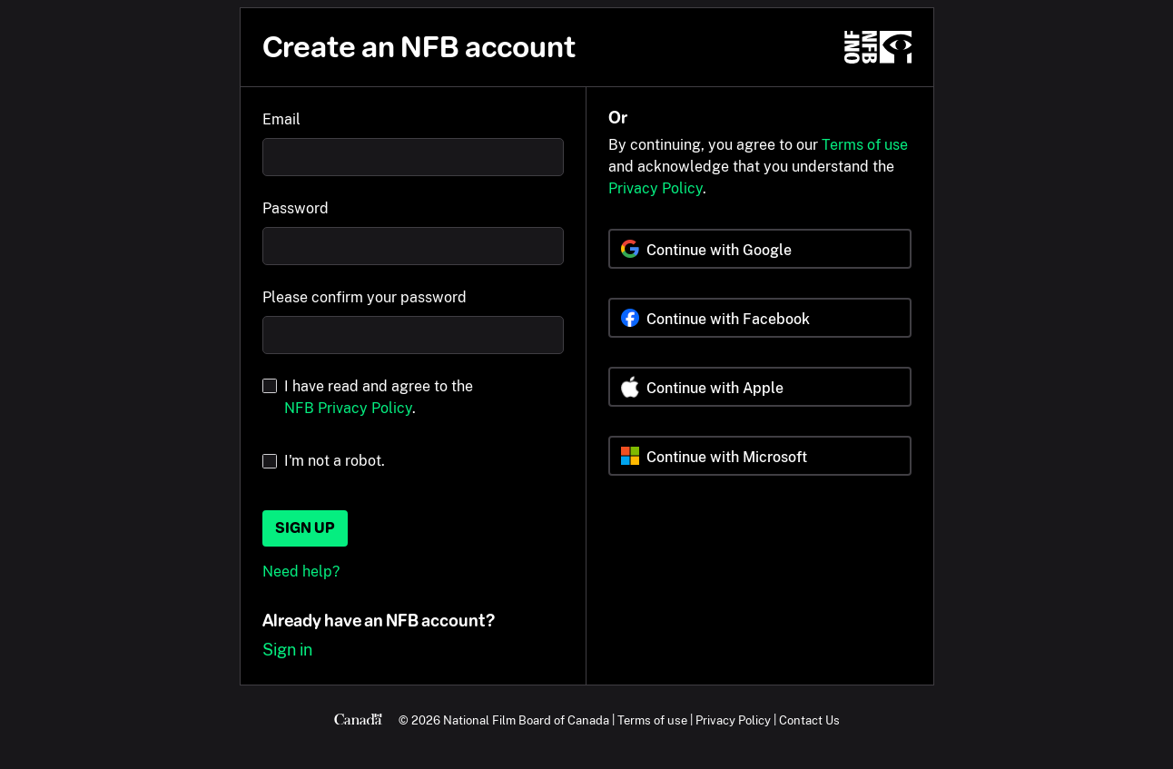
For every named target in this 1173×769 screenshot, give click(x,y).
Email (281, 119)
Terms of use (865, 144)
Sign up (305, 528)
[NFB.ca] (878, 47)
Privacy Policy (655, 188)
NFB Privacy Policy (348, 408)
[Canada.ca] (358, 720)
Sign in (287, 649)
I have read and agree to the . (378, 397)
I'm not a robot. (334, 460)
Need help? (301, 571)
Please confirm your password (364, 297)
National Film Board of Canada (526, 720)
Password (295, 208)
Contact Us (809, 720)
